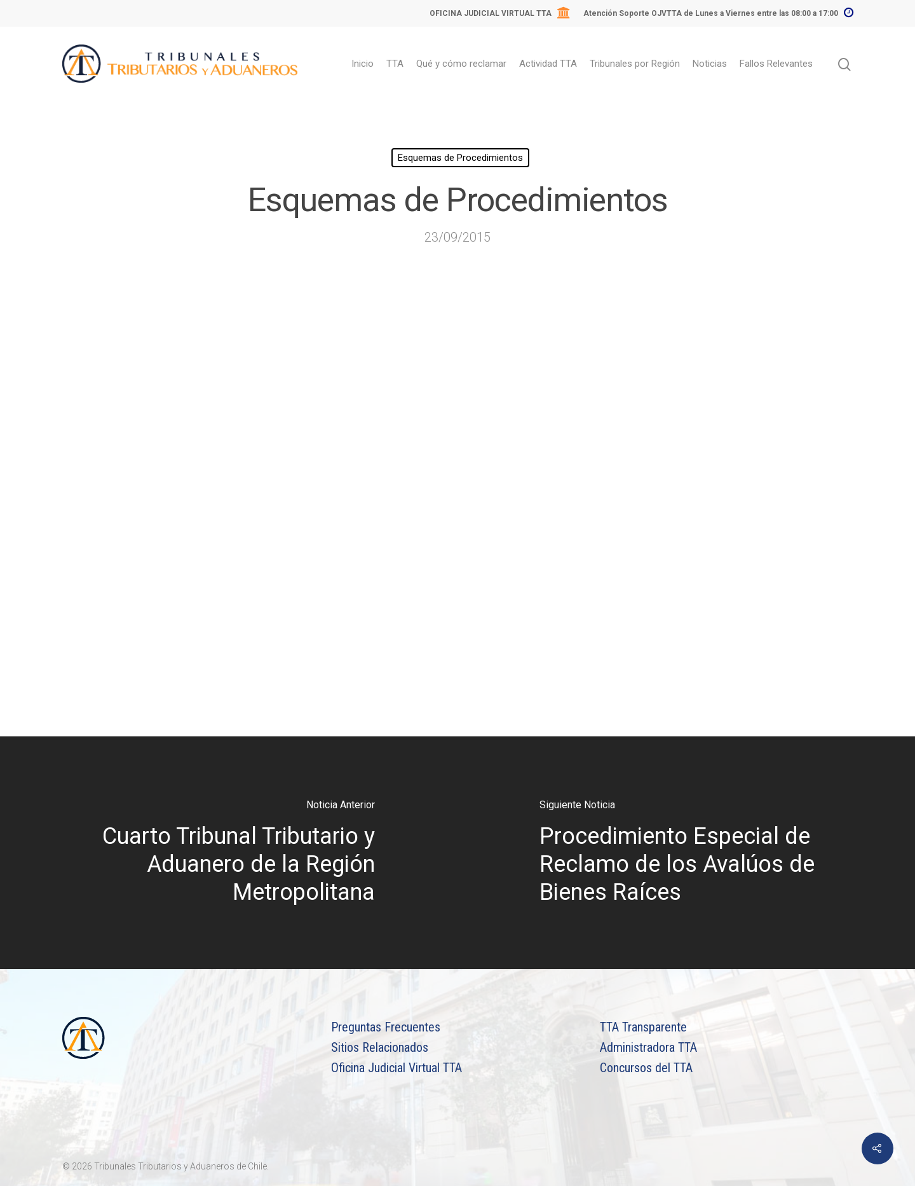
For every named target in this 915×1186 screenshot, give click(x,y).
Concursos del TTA (646, 1067)
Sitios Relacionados (379, 1047)
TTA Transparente (643, 1027)
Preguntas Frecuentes (385, 1027)
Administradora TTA (648, 1047)
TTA (394, 63)
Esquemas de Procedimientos (460, 157)
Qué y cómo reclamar (461, 63)
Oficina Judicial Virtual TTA (396, 1067)
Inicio (362, 63)
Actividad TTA (548, 63)
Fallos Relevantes (776, 63)
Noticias (710, 63)
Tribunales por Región (635, 63)
